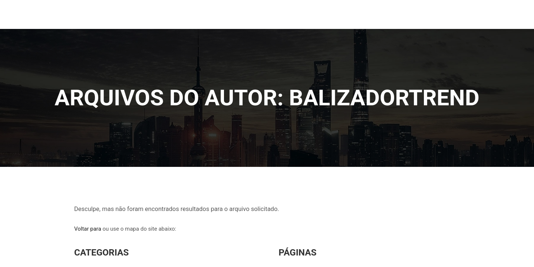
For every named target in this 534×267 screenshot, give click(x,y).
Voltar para (87, 230)
